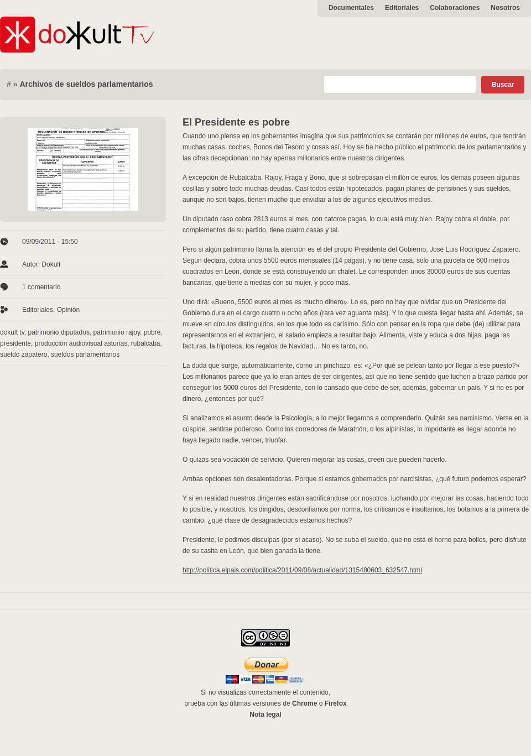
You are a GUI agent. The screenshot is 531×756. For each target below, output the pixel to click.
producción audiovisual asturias (81, 343)
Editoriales (402, 7)
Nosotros (505, 7)
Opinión (68, 310)
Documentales (351, 7)
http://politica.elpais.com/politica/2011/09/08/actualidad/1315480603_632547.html (302, 570)
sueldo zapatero (23, 354)
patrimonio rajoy (116, 332)
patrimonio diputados (58, 332)
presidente (15, 343)
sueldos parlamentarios (85, 354)
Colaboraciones (455, 7)
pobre (152, 332)
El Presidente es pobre (236, 122)
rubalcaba (145, 343)
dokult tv (12, 332)
